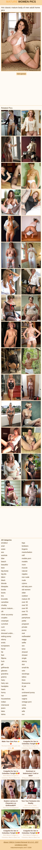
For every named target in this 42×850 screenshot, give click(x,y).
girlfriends (5, 668)
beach (3, 562)
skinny (24, 661)
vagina (24, 699)
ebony (3, 639)
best (2, 568)
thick (24, 680)
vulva (24, 705)
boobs (3, 590)
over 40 (25, 602)
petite (24, 621)
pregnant (25, 624)
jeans (3, 708)
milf (23, 555)
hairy (3, 680)
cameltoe (4, 602)
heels (3, 689)
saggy (24, 639)
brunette (4, 599)
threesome (26, 683)
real (23, 633)
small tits (25, 668)
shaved (25, 652)
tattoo (24, 677)
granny (4, 677)
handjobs (4, 686)
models (25, 562)
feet (2, 655)
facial (3, 649)
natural (24, 571)
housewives (6, 699)
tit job (24, 686)
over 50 (25, 605)
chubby (4, 605)
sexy (24, 649)
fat (2, 652)
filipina (3, 658)
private (24, 627)
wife (23, 711)
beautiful (4, 565)
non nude (25, 577)
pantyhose (26, 618)
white (24, 708)
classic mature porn (9, 608)
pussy (24, 630)
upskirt (24, 696)
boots (3, 593)
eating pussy (6, 636)
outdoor (25, 596)
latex (3, 711)
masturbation (27, 552)
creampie (5, 621)
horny (3, 692)
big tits (3, 574)
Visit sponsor (21, 74)
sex (23, 646)
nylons (24, 583)
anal (2, 546)
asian (3, 549)
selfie (24, 643)
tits (23, 689)
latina (3, 714)
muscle (25, 568)
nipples (25, 574)
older (24, 593)
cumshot (4, 624)
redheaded (26, 636)
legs (23, 543)
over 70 (25, 611)
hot (2, 696)
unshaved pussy (28, 692)
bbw (2, 558)
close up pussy (7, 615)
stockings (25, 674)
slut (23, 664)
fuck (2, 661)
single (24, 658)
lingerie (25, 549)
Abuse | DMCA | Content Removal (15, 842)
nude (24, 580)
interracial (5, 705)
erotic (3, 643)
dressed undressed (8, 633)
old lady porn (27, 586)
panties (25, 615)
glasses (4, 671)
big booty (4, 571)
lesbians (25, 546)
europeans (5, 646)
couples (4, 618)
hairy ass (4, 683)
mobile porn (26, 558)
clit (2, 611)
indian (3, 702)
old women (26, 590)
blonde (3, 583)
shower (25, 655)
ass (2, 552)
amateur (4, 543)
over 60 (25, 608)
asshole (4, 555)
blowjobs (4, 586)
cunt (2, 627)
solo (23, 671)
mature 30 (26, 599)
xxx (23, 714)
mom (24, 565)
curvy (3, 630)
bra (2, 596)
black (3, 580)
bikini (3, 577)
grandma (4, 674)
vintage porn (27, 702)
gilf (2, 664)
